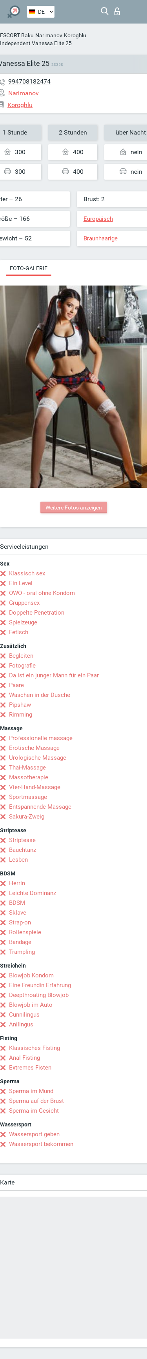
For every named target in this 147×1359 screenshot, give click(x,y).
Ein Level (21, 583)
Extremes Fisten (30, 1067)
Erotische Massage (34, 747)
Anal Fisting (24, 1057)
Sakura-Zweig (26, 816)
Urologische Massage (37, 757)
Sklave (17, 912)
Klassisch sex (27, 573)
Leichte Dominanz (32, 893)
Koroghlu (75, 35)
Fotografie (22, 665)
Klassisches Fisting (34, 1048)
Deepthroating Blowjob (39, 995)
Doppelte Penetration (36, 612)
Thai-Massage (27, 767)
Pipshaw (20, 704)
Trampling (22, 951)
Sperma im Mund (31, 1091)
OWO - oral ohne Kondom (42, 593)
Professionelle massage (41, 738)
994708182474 (29, 81)
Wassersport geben (34, 1134)
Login (117, 11)
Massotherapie (28, 777)
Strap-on (20, 922)
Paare (16, 685)
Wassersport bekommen (41, 1144)
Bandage (20, 942)
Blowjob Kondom (31, 975)
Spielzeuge (23, 622)
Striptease (22, 840)
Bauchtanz (22, 849)
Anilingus (21, 1024)
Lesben (18, 859)
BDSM (17, 902)
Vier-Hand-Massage (34, 787)
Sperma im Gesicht (34, 1110)
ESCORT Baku (17, 35)
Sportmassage (28, 796)
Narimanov (48, 35)
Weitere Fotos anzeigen (73, 507)
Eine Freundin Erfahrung (40, 985)
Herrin (17, 883)
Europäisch (98, 218)
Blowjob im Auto (31, 1004)
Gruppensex (24, 602)
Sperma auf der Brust (36, 1100)
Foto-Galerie (28, 268)
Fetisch (18, 632)
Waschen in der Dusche (39, 695)
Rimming (20, 714)
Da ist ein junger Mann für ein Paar (54, 675)
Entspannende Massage (40, 806)
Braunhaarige (100, 238)
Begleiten (21, 655)
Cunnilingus (24, 1014)
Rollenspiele (25, 932)
